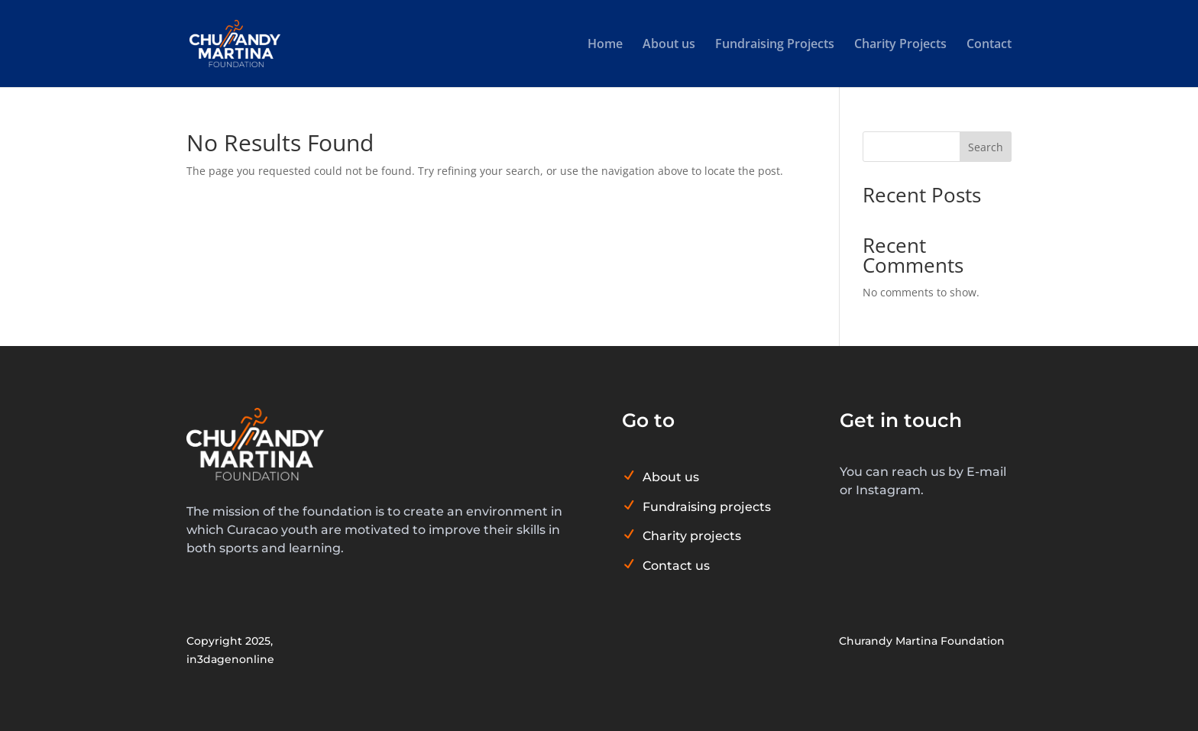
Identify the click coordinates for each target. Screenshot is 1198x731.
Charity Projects (900, 45)
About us (669, 45)
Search (985, 147)
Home (605, 45)
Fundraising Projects (774, 45)
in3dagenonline (230, 659)
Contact (989, 45)
